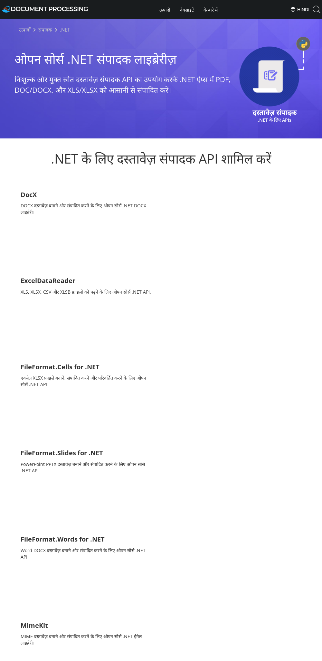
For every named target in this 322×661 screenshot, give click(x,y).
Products (161, 636)
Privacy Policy (169, 655)
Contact (229, 655)
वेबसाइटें (187, 10)
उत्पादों (164, 10)
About (186, 636)
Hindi (299, 9)
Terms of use (202, 655)
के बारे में (211, 10)
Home (136, 636)
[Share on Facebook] (150, 620)
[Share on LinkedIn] (172, 620)
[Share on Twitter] (161, 620)
